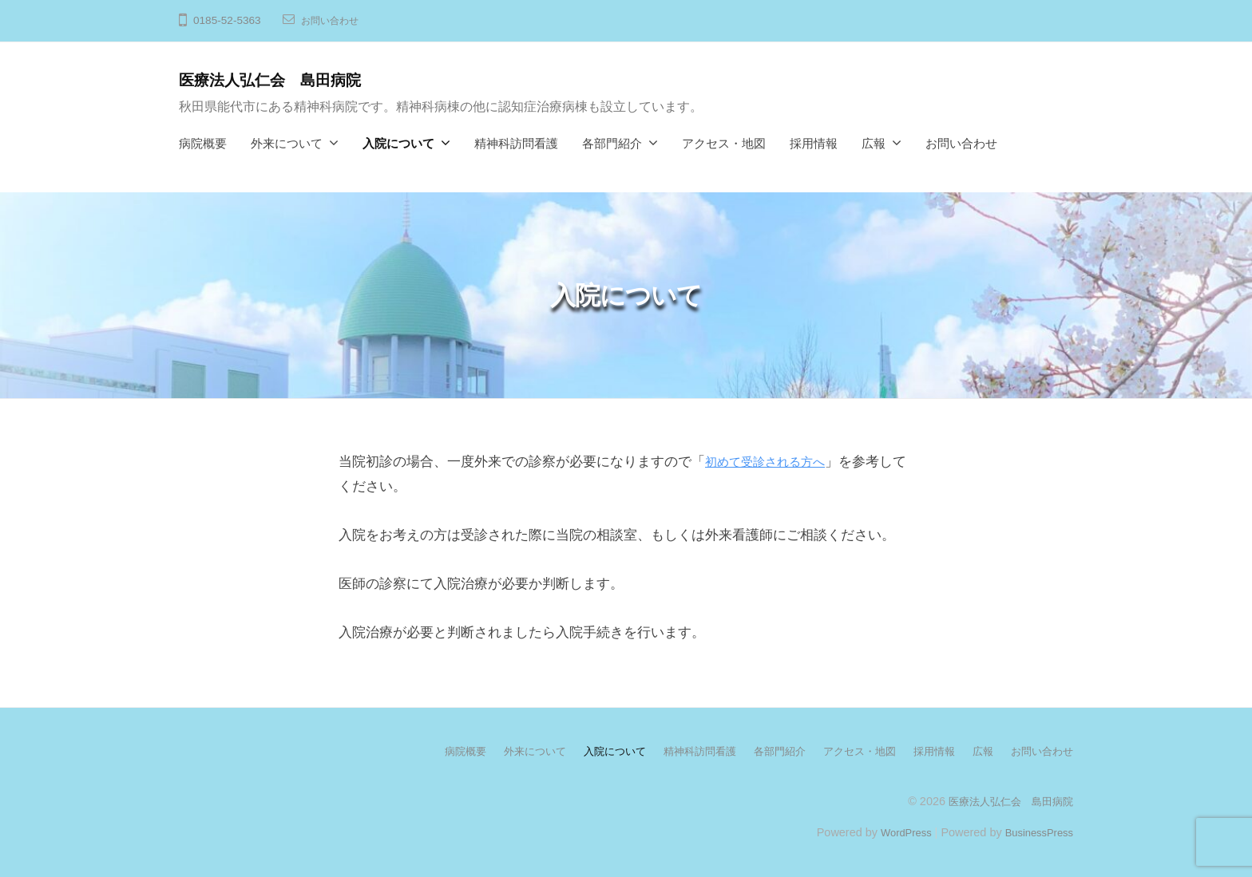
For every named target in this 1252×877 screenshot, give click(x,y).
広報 (874, 143)
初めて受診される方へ (773, 461)
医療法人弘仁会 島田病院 (284, 79)
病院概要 (203, 143)
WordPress (894, 831)
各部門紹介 (612, 143)
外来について (287, 143)
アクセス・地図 (724, 143)
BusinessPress (1035, 831)
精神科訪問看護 (516, 143)
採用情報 (814, 143)
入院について (398, 143)
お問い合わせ (334, 20)
